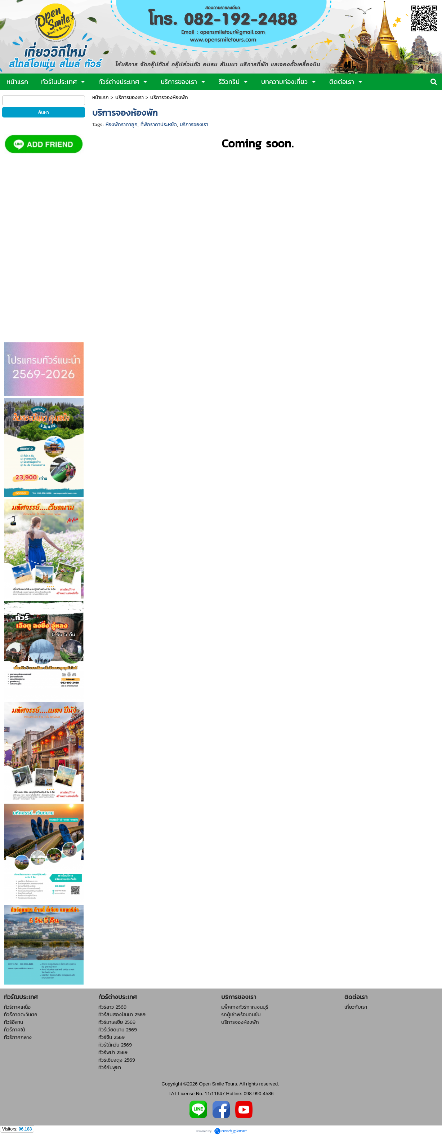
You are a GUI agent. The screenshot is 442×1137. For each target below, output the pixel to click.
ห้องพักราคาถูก (122, 124)
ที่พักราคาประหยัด (158, 124)
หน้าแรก (100, 97)
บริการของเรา (129, 97)
